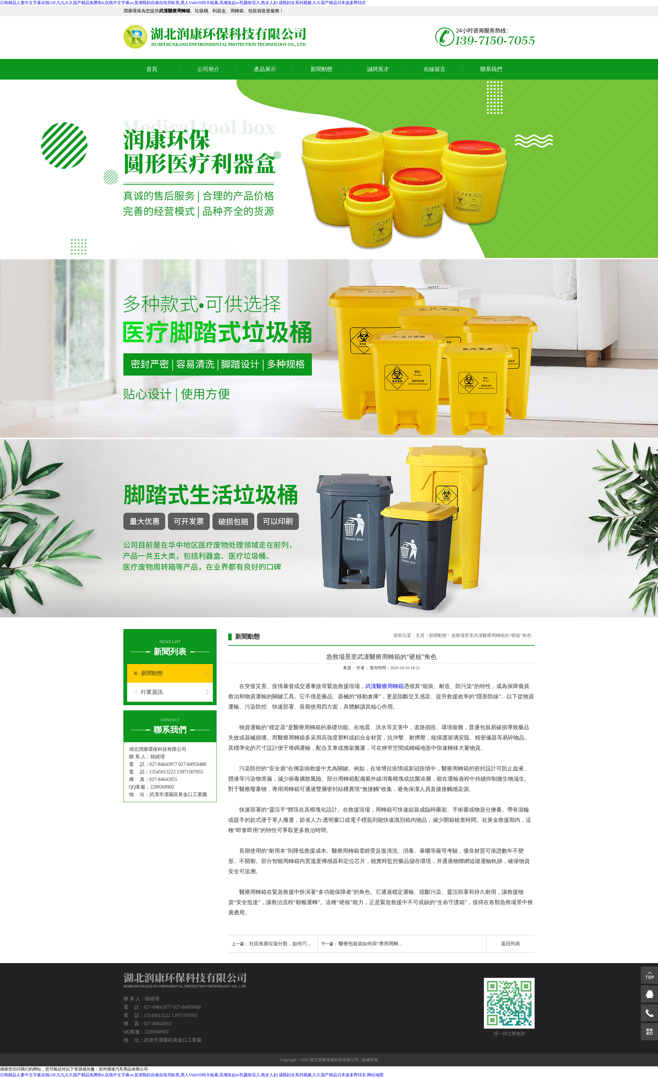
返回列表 (510, 943)
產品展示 (265, 69)
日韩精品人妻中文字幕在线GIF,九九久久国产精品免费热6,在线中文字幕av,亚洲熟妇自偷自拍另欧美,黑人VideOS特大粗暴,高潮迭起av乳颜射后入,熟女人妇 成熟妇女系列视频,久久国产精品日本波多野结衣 (183, 2)
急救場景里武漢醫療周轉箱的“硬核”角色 (491, 635)
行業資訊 (152, 692)
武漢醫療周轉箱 (384, 686)
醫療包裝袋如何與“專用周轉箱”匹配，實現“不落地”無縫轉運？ (405, 943)
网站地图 (375, 1075)
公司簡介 (208, 69)
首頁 (151, 69)
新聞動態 (321, 69)
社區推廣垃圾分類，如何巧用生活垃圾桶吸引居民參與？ (309, 943)
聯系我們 (491, 69)
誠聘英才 (378, 69)
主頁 (421, 635)
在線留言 (435, 69)
